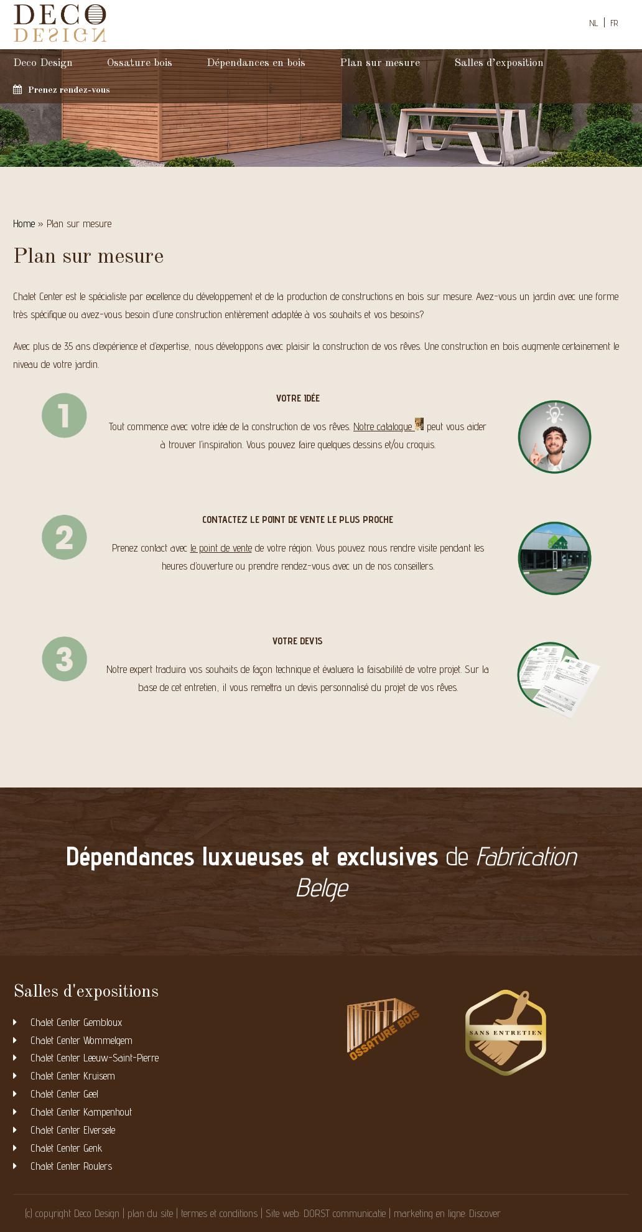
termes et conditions (219, 1213)
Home (24, 223)
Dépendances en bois (256, 63)
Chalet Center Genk (66, 1148)
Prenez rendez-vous (61, 90)
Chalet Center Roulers (71, 1166)
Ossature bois (139, 63)
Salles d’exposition (499, 63)
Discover (485, 1213)
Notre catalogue (388, 425)
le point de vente (221, 548)
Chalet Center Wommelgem (81, 1040)
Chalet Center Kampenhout (81, 1112)
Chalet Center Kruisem (72, 1076)
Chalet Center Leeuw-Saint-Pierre (94, 1057)
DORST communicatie (345, 1213)
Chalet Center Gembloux (76, 1022)
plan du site (150, 1213)
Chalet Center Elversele (72, 1130)
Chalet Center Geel (64, 1094)
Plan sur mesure (380, 63)
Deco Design (43, 63)
